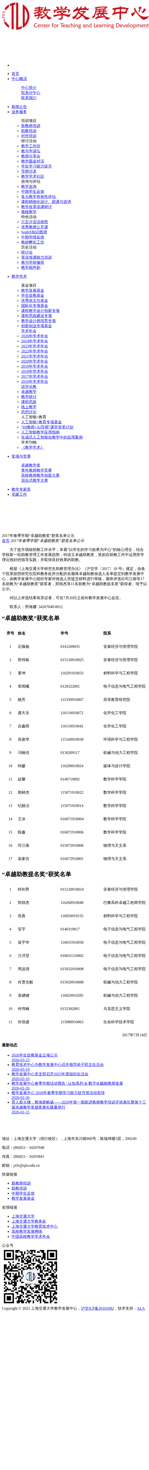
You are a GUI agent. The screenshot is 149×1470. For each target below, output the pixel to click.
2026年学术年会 (34, 336)
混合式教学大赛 (34, 480)
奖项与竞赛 (21, 456)
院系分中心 (30, 93)
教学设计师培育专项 (38, 321)
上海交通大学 (23, 1216)
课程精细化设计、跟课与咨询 (46, 202)
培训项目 (29, 121)
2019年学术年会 (34, 366)
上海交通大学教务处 (29, 1221)
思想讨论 (29, 412)
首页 (15, 74)
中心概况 (19, 79)
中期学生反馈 (32, 192)
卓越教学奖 (30, 465)
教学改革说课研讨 (36, 207)
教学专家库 (21, 489)
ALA (141, 1308)
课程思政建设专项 (36, 316)
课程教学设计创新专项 (40, 311)
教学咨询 (29, 186)
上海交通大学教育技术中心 (35, 1226)
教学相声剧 (30, 267)
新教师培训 (30, 126)
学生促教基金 (32, 295)
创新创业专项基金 (36, 326)
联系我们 (29, 98)
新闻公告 (19, 107)
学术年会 (29, 331)
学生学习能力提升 (36, 166)
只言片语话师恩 (34, 222)
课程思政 (29, 402)
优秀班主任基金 (34, 300)
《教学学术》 (32, 447)
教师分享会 (30, 156)
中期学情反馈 (32, 237)
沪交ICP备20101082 (97, 1308)
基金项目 (29, 285)
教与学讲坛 (30, 151)
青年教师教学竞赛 (36, 470)
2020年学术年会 (34, 361)
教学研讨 (29, 397)
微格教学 (29, 212)
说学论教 (29, 387)
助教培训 (29, 131)
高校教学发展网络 (27, 1231)
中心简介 (29, 88)
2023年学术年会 (34, 346)
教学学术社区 (32, 176)
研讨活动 (29, 141)
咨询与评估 (30, 181)
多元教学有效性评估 (38, 197)
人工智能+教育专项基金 (41, 422)
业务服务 (19, 112)
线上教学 (29, 407)
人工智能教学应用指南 (40, 432)
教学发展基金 (32, 290)
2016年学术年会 (34, 381)
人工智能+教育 (33, 417)
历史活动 (29, 247)
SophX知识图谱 (34, 232)
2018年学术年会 (34, 371)
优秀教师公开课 (34, 227)
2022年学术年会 (34, 351)
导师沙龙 (29, 171)
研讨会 (27, 252)
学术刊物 (29, 442)
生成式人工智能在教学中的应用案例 (52, 437)
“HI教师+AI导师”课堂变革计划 (47, 427)
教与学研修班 (32, 262)
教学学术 (19, 276)
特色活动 (29, 217)
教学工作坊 (30, 146)
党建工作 (19, 494)
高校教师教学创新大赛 (40, 475)
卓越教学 (29, 392)
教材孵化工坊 (32, 242)
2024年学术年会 (34, 341)
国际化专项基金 (34, 306)
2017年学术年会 (34, 376)
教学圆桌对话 (32, 161)
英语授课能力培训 (36, 257)
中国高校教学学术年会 (31, 1236)
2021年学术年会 (34, 356)
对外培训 (29, 136)
